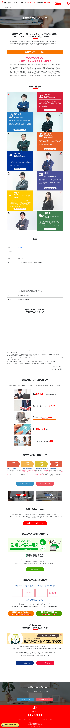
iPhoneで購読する (25, 663)
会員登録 (58, 4)
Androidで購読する (45, 663)
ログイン (58, 2)
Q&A (45, 2)
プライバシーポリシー (36, 719)
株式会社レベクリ (21, 247)
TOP (2, 7)
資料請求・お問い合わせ (45, 699)
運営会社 (19, 719)
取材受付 (28, 719)
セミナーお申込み (25, 483)
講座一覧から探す (45, 483)
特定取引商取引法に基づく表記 (47, 719)
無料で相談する (35, 569)
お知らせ (24, 719)
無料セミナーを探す (35, 523)
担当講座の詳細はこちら (50, 109)
